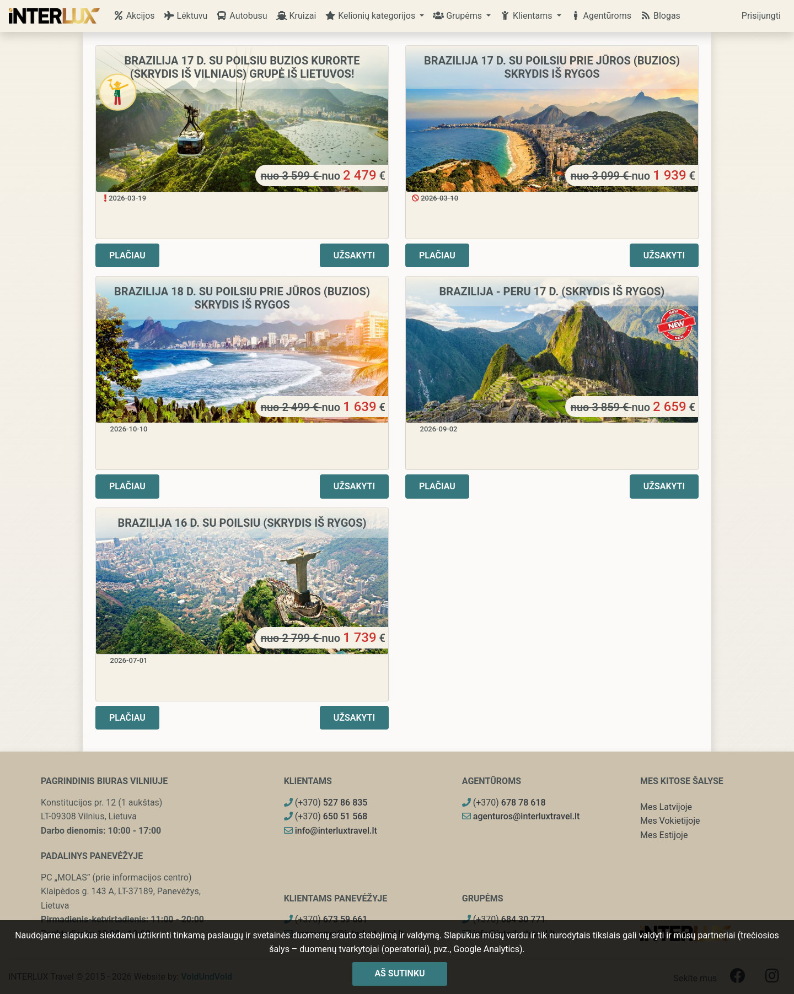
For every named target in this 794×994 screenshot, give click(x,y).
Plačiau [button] (127, 255)
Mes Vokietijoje (670, 820)
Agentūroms (600, 15)
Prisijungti (761, 15)
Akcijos (134, 15)
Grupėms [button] (458, 15)
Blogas (660, 15)
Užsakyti (354, 255)
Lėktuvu (186, 15)
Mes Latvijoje (666, 807)
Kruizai (296, 15)
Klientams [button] (527, 15)
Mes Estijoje (664, 835)
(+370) (326, 802)
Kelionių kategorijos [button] (371, 15)
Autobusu (241, 15)
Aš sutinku (399, 973)
